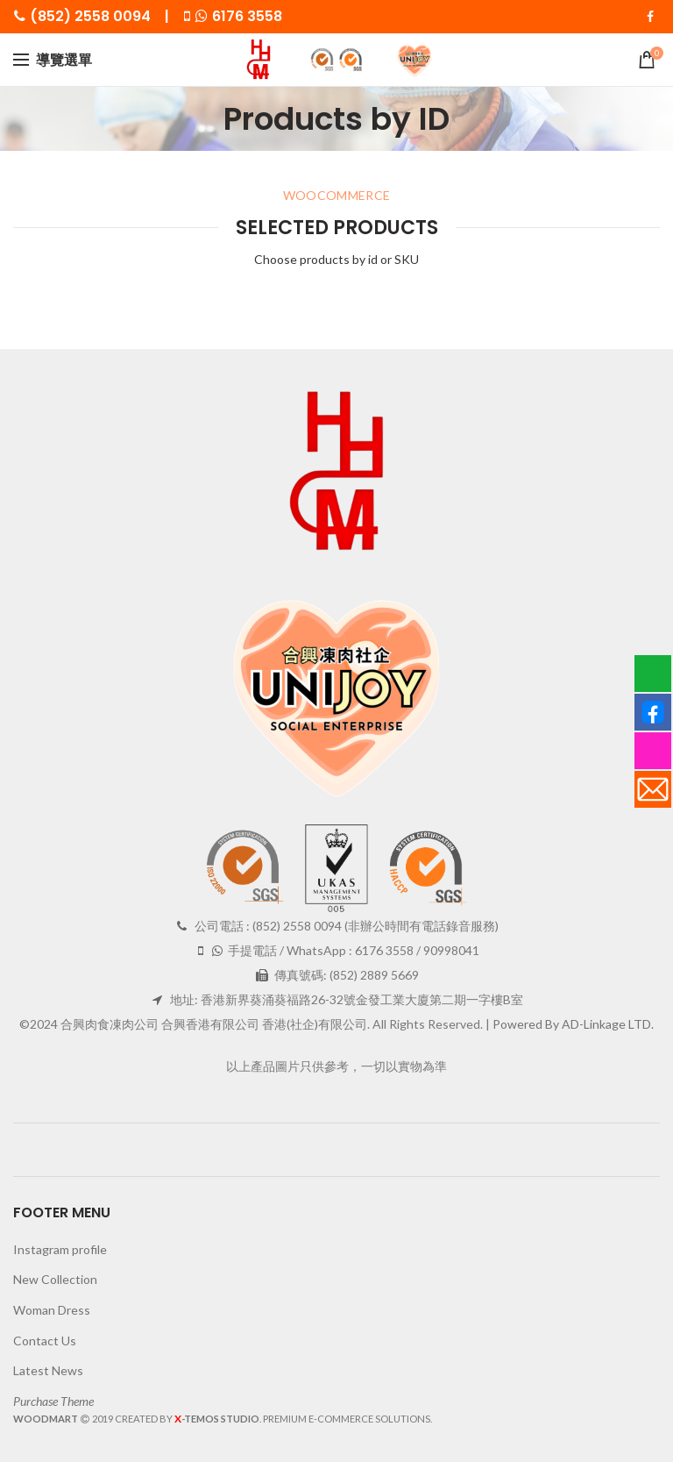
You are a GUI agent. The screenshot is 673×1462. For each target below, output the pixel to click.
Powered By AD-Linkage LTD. (573, 1023)
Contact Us (44, 1340)
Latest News (48, 1370)
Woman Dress (51, 1309)
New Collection (55, 1279)
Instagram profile (60, 1249)
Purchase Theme (53, 1401)
